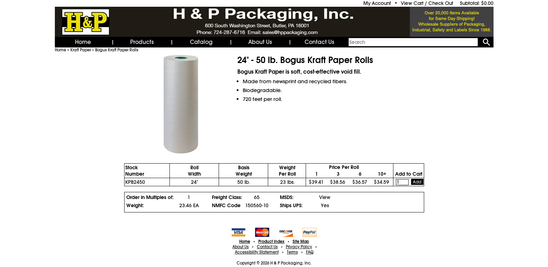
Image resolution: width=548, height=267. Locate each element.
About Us (260, 42)
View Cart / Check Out (427, 3)
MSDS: (287, 197)
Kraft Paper (80, 49)
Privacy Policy (299, 246)
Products (142, 42)
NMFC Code (226, 205)
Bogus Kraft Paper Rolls (116, 49)
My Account (377, 3)
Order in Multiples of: (150, 197)
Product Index (271, 241)
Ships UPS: (291, 205)
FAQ (309, 252)
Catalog (201, 42)
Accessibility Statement (257, 252)
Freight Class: (227, 197)
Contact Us (319, 42)
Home (83, 42)
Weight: (135, 205)
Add (417, 182)
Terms (292, 252)
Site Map (301, 241)
